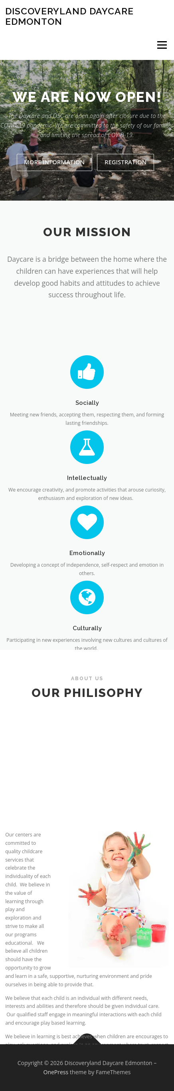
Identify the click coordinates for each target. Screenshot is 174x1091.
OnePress (56, 1072)
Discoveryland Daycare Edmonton (69, 16)
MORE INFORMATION (54, 162)
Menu (161, 45)
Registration (125, 162)
